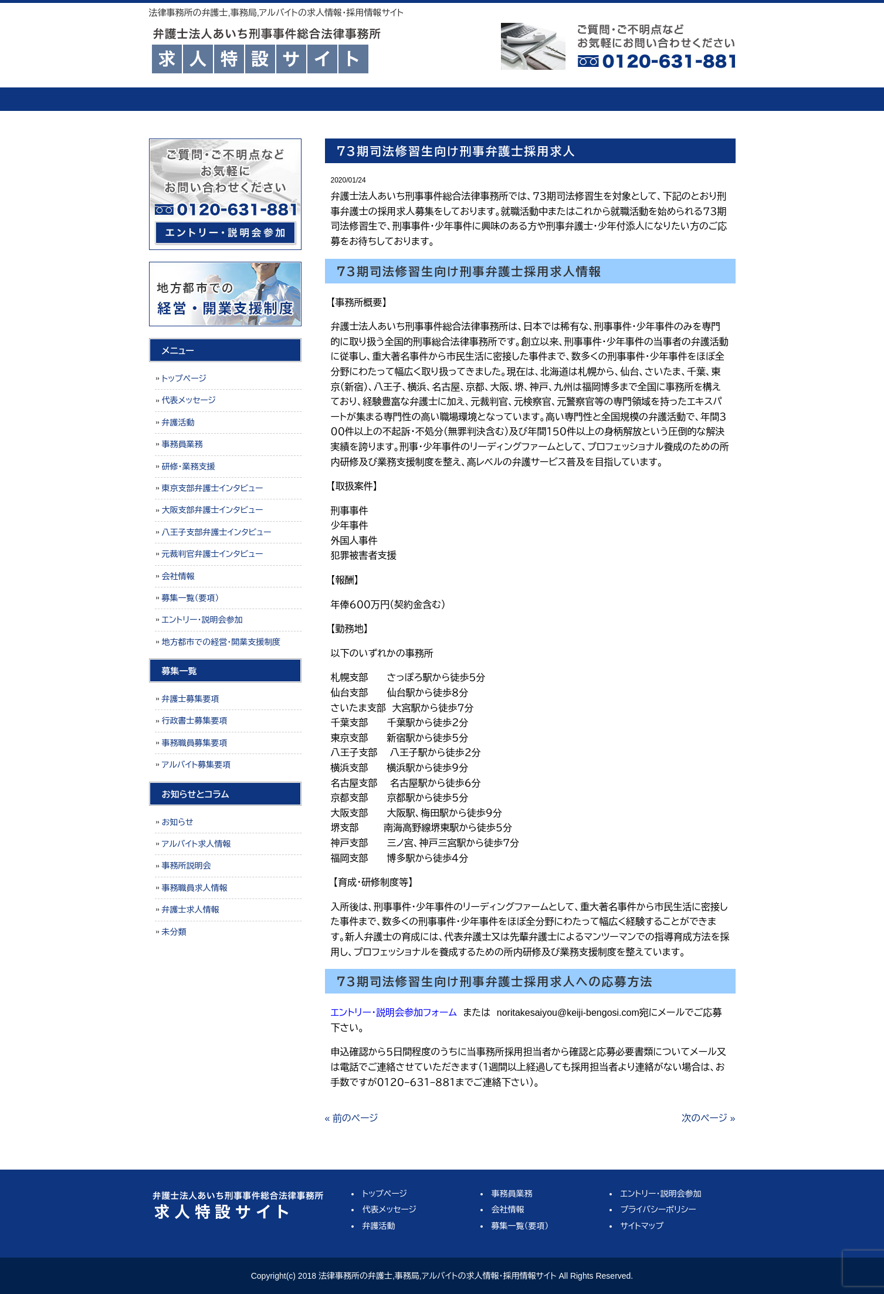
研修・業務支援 (188, 466)
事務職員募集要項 (195, 743)
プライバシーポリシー (658, 1209)
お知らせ (178, 822)
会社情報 (586, 99)
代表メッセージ (287, 99)
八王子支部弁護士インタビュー (217, 532)
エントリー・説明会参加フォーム (394, 1013)
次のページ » (708, 1118)
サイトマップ (642, 1226)
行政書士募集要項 (195, 720)
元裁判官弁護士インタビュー (212, 554)
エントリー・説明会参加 (202, 619)
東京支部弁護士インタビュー (212, 488)
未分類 (174, 932)
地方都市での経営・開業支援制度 (221, 642)
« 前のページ (351, 1118)
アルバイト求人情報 (196, 844)
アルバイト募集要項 (196, 764)
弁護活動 (386, 99)
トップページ (193, 99)
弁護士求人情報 (190, 909)
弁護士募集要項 (190, 699)
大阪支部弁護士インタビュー (212, 510)
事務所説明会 (186, 865)
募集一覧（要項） (686, 99)
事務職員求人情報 (195, 888)
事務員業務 (486, 99)
